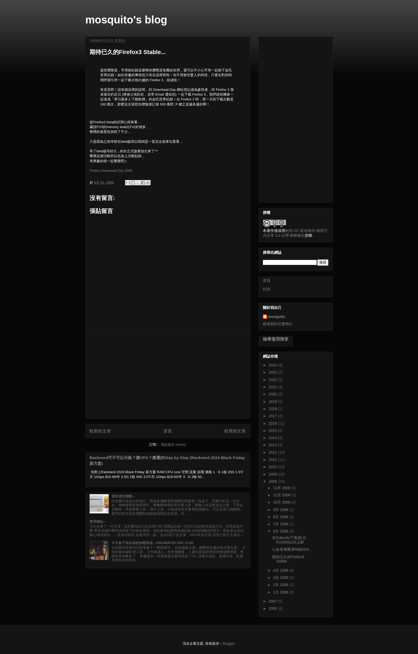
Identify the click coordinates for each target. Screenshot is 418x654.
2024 (273, 365)
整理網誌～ (98, 522)
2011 (273, 459)
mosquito (276, 316)
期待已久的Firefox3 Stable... (288, 559)
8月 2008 (281, 517)
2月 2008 (281, 585)
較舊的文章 (235, 431)
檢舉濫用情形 (275, 339)
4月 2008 (281, 570)
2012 (273, 452)
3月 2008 (281, 577)
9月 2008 (281, 510)
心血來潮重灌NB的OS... (292, 549)
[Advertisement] (168, 377)
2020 (273, 394)
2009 (273, 474)
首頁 (167, 431)
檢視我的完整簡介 (278, 324)
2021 (273, 387)
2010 (273, 467)
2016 (273, 423)
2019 (273, 401)
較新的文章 (100, 431)
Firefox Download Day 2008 (111, 171)
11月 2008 (282, 495)
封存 (266, 289)
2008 (273, 481)
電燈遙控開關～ (123, 496)
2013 (273, 445)
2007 (273, 601)
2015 (273, 430)
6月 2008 (281, 531)
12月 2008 (282, 488)
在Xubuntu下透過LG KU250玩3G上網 (289, 540)
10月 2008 (282, 502)
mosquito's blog (126, 20)
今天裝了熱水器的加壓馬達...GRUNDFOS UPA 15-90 (152, 543)
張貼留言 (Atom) (173, 445)
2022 (273, 380)
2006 (273, 608)
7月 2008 (281, 524)
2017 (273, 416)
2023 (273, 372)
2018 (273, 409)
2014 (273, 438)
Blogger (228, 643)
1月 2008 (281, 592)
